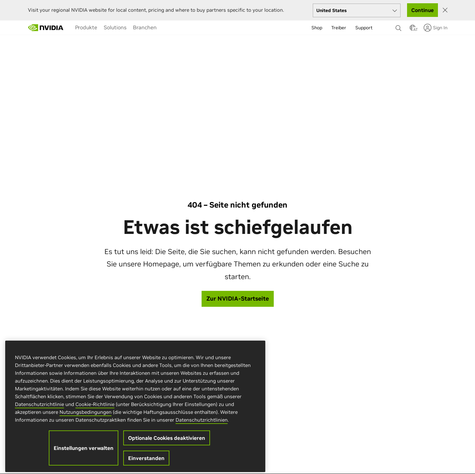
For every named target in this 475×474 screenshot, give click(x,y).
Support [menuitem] (364, 28)
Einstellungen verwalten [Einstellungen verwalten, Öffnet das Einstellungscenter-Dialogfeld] (83, 452)
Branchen (145, 27)
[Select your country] (357, 10)
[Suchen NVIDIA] (399, 26)
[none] (399, 25)
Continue (422, 10)
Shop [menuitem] (316, 28)
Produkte (86, 27)
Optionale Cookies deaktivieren (166, 442)
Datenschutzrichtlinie (39, 408)
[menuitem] (86, 27)
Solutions (115, 27)
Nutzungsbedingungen (85, 416)
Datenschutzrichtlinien (202, 424)
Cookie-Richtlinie (94, 408)
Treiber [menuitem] (338, 28)
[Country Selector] (412, 29)
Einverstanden (146, 462)
